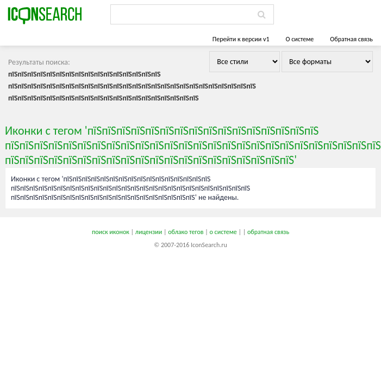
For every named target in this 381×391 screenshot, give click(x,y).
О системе (299, 39)
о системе (223, 232)
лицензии (148, 232)
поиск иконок (110, 232)
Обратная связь (351, 39)
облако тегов (185, 232)
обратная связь (268, 232)
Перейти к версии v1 (241, 39)
